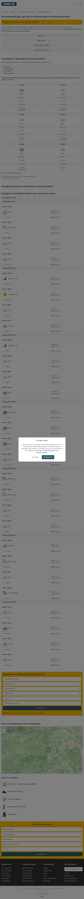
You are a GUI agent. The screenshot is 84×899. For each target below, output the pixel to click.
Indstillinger (35, 457)
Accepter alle (48, 457)
